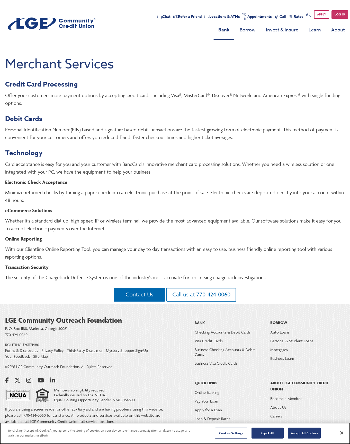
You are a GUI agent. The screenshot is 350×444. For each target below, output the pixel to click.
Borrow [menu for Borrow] (248, 30)
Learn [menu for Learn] (315, 30)
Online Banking (207, 392)
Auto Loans (279, 332)
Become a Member (286, 398)
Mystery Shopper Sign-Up (127, 350)
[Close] (341, 433)
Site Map (40, 356)
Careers (276, 416)
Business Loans (282, 358)
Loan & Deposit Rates (212, 418)
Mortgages (279, 349)
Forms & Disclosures (21, 350)
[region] (175, 433)
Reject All (267, 433)
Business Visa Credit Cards (216, 363)
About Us (278, 407)
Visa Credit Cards (209, 340)
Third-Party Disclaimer (85, 350)
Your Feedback (17, 356)
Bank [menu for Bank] (223, 30)
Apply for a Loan (208, 409)
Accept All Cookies (304, 433)
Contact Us (139, 294)
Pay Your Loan (206, 401)
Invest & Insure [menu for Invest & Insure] (282, 30)
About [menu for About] (338, 30)
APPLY (321, 14)
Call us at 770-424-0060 (201, 294)
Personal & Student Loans (291, 340)
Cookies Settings (231, 433)
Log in (340, 14)
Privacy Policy (52, 350)
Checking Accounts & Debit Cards (222, 332)
